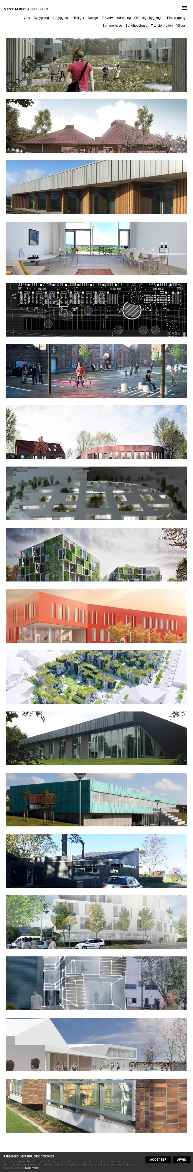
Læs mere (32, 1167)
